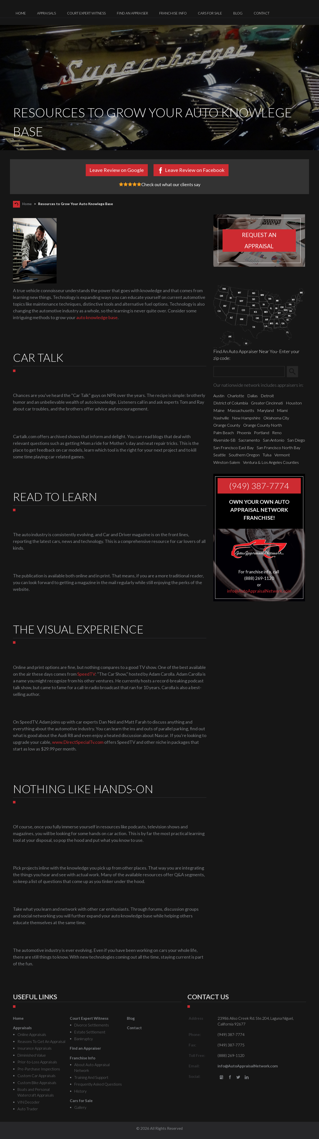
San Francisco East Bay (233, 447)
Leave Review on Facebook (195, 170)
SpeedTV (86, 674)
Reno (277, 432)
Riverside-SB (224, 440)
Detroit (267, 395)
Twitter (238, 1077)
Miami (282, 410)
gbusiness (221, 1077)
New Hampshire (246, 417)
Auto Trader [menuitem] (27, 1109)
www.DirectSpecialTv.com (77, 742)
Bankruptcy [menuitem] (83, 1038)
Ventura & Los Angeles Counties (271, 462)
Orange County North (262, 425)
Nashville (221, 417)
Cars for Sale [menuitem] (210, 13)
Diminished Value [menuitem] (31, 1055)
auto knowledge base (97, 317)
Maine (219, 410)
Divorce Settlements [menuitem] (91, 1025)
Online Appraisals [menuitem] (31, 1034)
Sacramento (249, 440)
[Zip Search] (249, 371)
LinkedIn (246, 1077)
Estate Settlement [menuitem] (89, 1032)
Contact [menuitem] (261, 13)
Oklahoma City (276, 417)
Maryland (265, 410)
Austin (218, 395)
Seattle (219, 454)
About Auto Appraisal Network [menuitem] (92, 1067)
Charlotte (235, 395)
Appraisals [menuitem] (46, 13)
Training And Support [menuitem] (91, 1077)
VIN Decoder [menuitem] (28, 1102)
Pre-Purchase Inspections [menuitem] (38, 1069)
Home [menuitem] (21, 13)
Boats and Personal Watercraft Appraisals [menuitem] (35, 1092)
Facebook (230, 1077)
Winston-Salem (226, 462)
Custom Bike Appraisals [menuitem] (36, 1082)
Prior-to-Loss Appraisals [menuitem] (37, 1062)
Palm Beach (223, 432)
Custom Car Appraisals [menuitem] (36, 1075)
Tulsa (267, 454)
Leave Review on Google (116, 170)
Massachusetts (241, 410)
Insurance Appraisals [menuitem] (34, 1048)
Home (27, 204)
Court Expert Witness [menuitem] (86, 13)
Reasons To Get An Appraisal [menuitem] (41, 1041)
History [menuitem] (80, 1091)
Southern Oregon (244, 454)
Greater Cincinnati (267, 402)
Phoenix (244, 432)
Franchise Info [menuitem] (173, 13)
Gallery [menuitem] (80, 1107)
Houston (294, 402)
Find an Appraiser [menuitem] (132, 13)
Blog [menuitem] (237, 13)
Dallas (252, 395)
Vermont (282, 454)
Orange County (226, 425)
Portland (261, 432)
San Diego (296, 440)
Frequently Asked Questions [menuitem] (98, 1084)
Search (294, 372)
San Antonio (273, 440)
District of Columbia (230, 402)
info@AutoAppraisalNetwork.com (259, 591)
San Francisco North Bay (278, 447)
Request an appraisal (259, 241)
